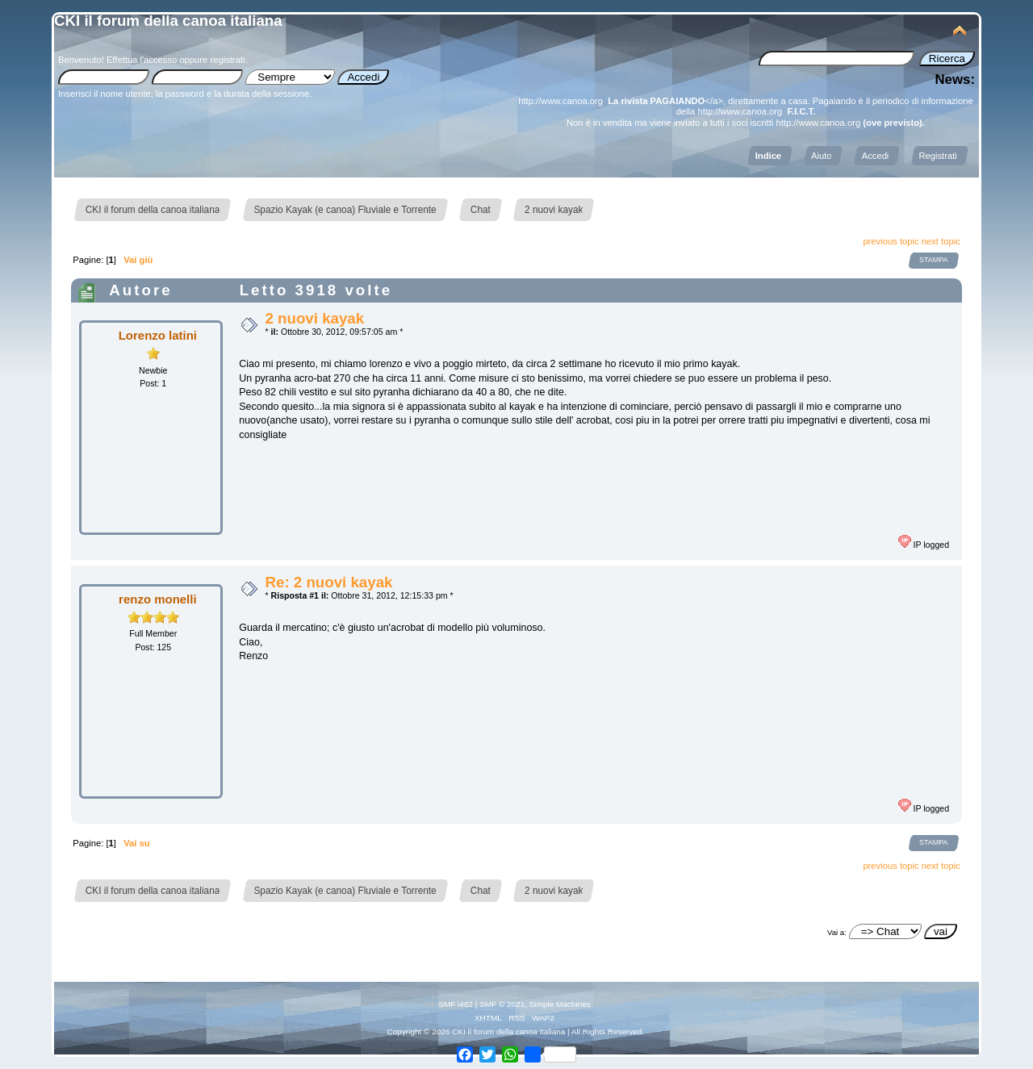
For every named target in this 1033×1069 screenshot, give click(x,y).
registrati (227, 60)
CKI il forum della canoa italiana (168, 20)
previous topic (890, 241)
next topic (941, 241)
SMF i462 (455, 1004)
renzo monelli (157, 599)
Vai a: (837, 932)
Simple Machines (560, 1004)
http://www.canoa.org (560, 101)
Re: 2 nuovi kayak (328, 582)
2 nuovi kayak (314, 318)
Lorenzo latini (158, 335)
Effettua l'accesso (142, 60)
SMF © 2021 (502, 1004)
